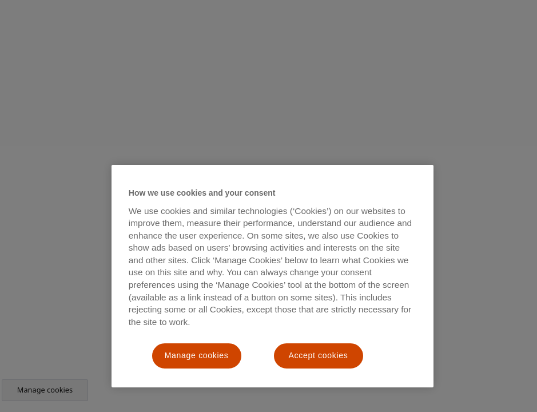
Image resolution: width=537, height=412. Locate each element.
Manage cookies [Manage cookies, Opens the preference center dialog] (197, 355)
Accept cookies (318, 355)
